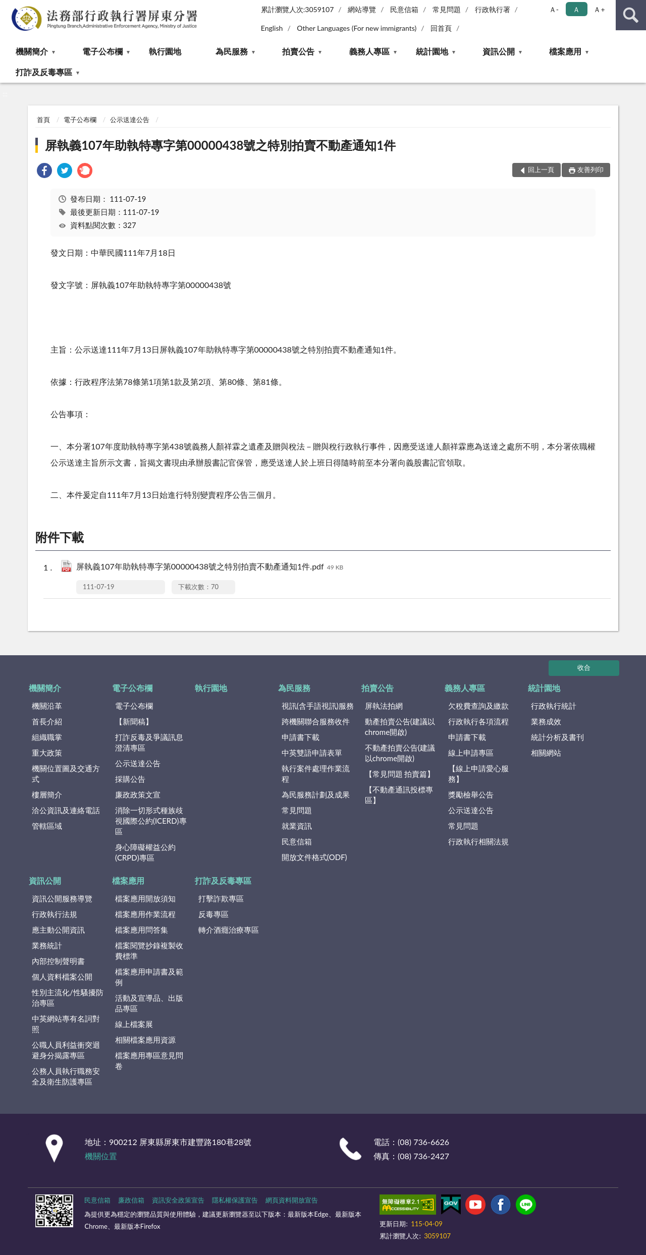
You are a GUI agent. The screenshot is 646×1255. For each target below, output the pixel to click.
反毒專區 (213, 914)
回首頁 (441, 28)
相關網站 (546, 752)
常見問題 (447, 9)
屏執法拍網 (384, 705)
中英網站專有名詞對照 (66, 1024)
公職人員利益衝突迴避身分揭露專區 (66, 1050)
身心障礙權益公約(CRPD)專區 (145, 852)
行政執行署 (492, 9)
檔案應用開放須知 (145, 898)
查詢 (631, 15)
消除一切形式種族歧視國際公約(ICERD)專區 (151, 821)
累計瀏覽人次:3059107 (297, 9)
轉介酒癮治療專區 (228, 929)
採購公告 (130, 778)
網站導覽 (362, 9)
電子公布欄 (102, 51)
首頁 (43, 120)
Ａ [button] (576, 9)
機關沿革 (47, 705)
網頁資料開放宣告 (291, 1200)
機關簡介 (32, 51)
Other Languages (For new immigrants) (356, 28)
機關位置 (101, 1156)
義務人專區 (369, 51)
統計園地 (432, 51)
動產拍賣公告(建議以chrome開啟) (400, 726)
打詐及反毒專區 (44, 72)
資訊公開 (498, 51)
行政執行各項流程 (478, 721)
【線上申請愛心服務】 (478, 773)
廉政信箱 (131, 1200)
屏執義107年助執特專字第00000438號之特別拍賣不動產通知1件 (220, 145)
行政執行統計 (553, 705)
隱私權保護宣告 (235, 1200)
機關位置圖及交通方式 (66, 773)
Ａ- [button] (554, 9)
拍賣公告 (298, 51)
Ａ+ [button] (599, 9)
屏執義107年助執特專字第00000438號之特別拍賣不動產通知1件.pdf (209, 567)
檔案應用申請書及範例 (149, 977)
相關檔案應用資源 (145, 1039)
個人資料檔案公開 (62, 976)
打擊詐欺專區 (221, 898)
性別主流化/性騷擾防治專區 (67, 997)
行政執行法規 (54, 914)
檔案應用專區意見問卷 (149, 1060)
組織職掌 (47, 736)
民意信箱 (404, 9)
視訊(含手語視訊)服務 (318, 705)
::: (8, 8)
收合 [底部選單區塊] (583, 667)
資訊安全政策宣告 (178, 1200)
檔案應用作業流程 (145, 914)
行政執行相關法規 (478, 841)
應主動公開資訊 (58, 929)
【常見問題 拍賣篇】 (400, 773)
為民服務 (232, 51)
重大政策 (47, 752)
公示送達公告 (129, 120)
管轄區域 (47, 825)
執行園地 (165, 51)
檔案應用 (565, 51)
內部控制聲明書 (58, 960)
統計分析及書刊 (557, 736)
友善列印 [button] (590, 169)
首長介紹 (47, 721)
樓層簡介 (47, 794)
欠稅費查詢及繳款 (478, 705)
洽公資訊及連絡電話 (66, 810)
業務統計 (47, 945)
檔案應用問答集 (141, 929)
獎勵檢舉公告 (471, 794)
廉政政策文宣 (137, 794)
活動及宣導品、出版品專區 (149, 1003)
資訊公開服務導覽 (62, 898)
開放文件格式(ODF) (314, 857)
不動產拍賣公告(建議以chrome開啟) (400, 753)
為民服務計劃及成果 (316, 794)
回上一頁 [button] (541, 169)
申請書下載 (300, 736)
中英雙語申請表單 (312, 752)
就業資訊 (297, 825)
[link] (44, 172)
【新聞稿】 (134, 721)
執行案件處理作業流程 (316, 773)
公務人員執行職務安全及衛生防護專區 (66, 1076)
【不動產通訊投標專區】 (399, 795)
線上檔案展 (134, 1024)
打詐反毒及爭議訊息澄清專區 (149, 742)
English (272, 28)
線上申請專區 (471, 752)
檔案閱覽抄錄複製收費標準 (149, 950)
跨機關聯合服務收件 (316, 721)
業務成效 (546, 721)
